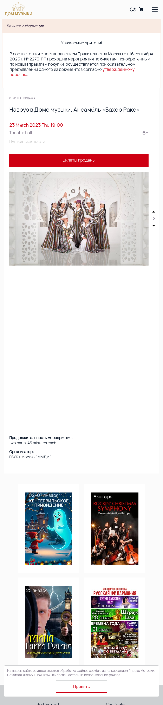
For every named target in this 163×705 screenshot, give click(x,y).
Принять (81, 686)
